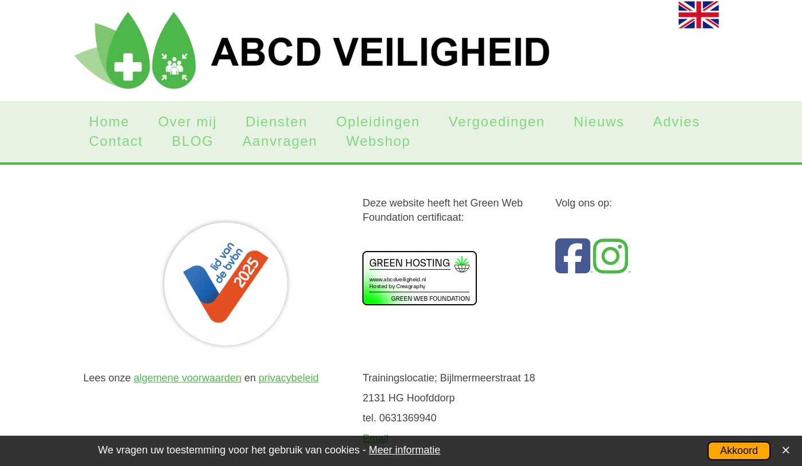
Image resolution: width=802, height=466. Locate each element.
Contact (116, 141)
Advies (676, 122)
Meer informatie (404, 450)
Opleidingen (378, 122)
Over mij (187, 122)
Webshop (378, 141)
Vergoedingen (497, 122)
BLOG (193, 141)
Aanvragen (279, 141)
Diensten (276, 122)
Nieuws (599, 122)
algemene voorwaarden (188, 378)
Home (109, 122)
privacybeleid (289, 378)
